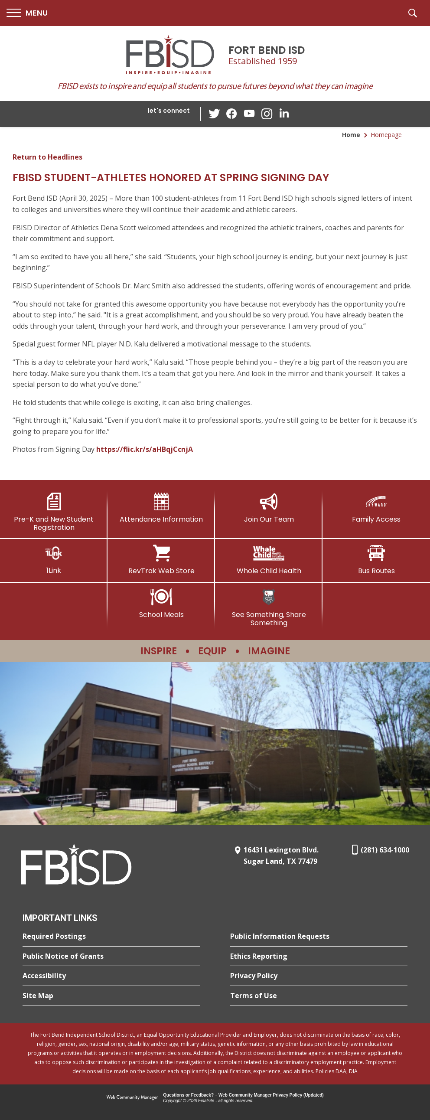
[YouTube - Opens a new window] (249, 113)
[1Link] (53, 559)
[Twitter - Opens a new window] (214, 113)
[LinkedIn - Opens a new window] (284, 113)
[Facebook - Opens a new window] (232, 114)
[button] (27, 13)
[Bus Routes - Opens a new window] (376, 559)
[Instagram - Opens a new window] (266, 114)
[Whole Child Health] (268, 559)
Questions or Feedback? (188, 1095)
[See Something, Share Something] (268, 607)
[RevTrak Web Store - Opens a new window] (161, 559)
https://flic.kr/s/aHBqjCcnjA (144, 449)
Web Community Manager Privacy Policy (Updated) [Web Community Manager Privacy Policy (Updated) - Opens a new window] (271, 1095)
